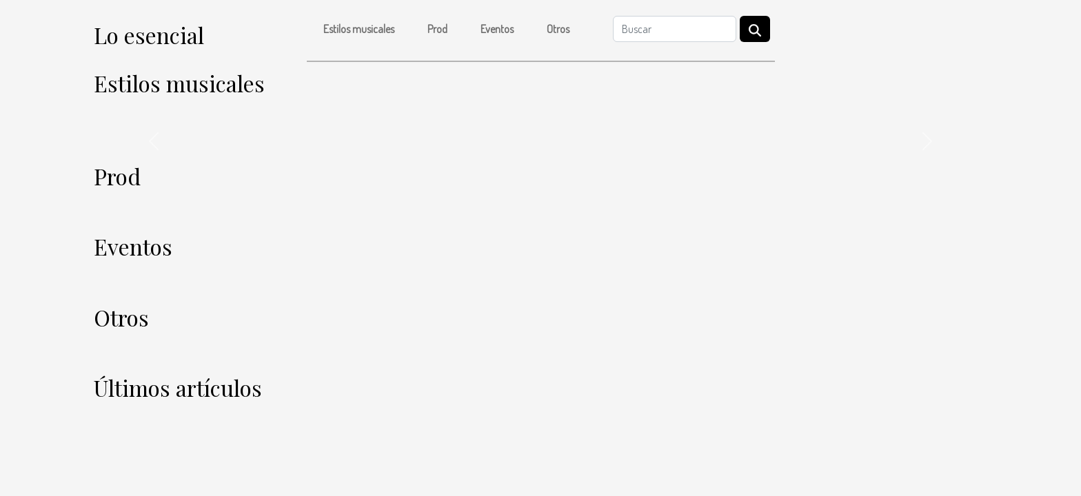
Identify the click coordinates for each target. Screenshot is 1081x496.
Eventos (497, 29)
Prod (437, 29)
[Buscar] (674, 29)
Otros (558, 29)
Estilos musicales (358, 29)
